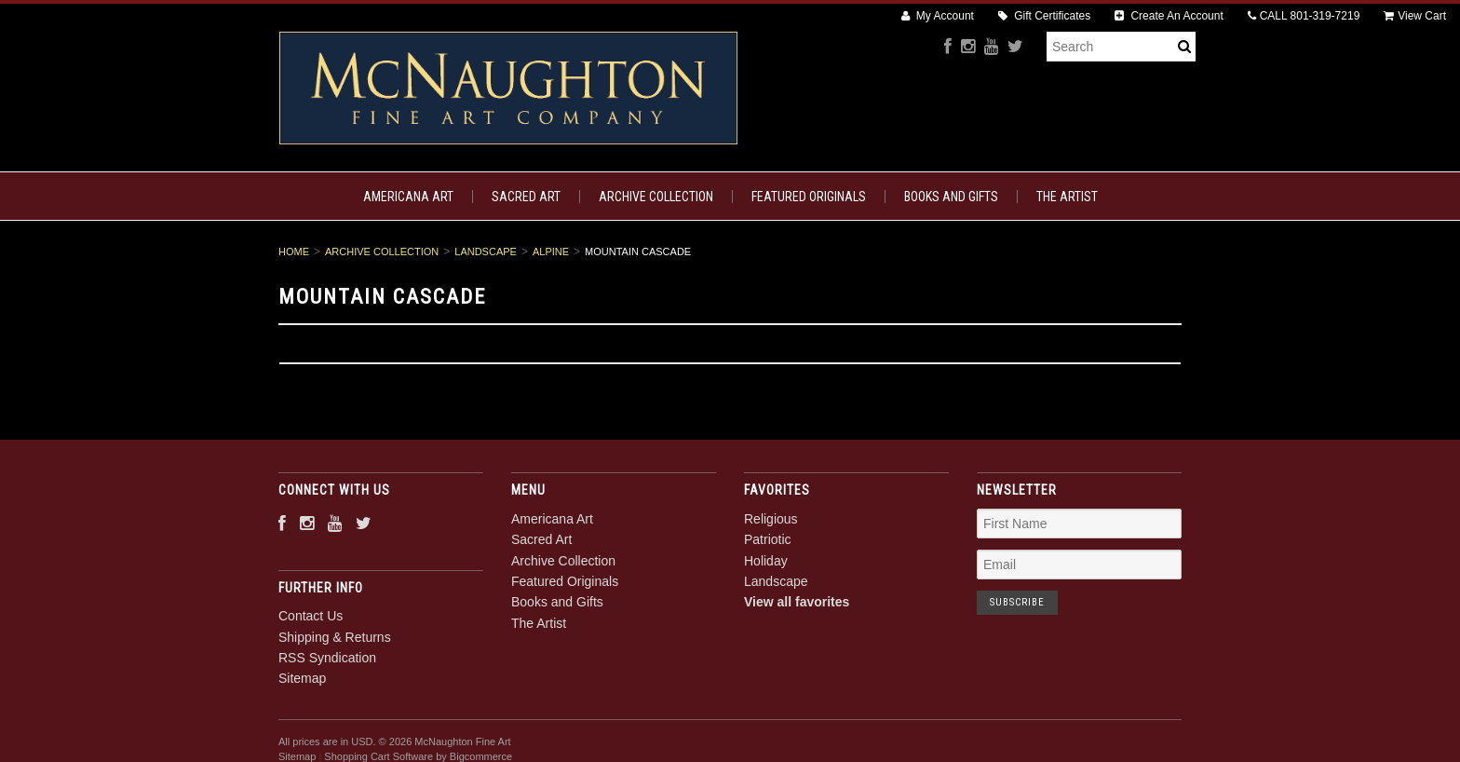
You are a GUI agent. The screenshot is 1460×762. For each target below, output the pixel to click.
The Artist (1067, 196)
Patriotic (767, 539)
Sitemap (302, 678)
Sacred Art (526, 196)
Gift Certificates (1044, 15)
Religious (771, 518)
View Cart (1415, 15)
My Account (937, 15)
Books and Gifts (951, 196)
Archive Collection (656, 196)
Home (293, 251)
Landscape (485, 251)
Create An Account (1169, 15)
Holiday (766, 560)
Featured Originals (808, 196)
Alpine (551, 251)
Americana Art (408, 196)
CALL (1304, 15)
